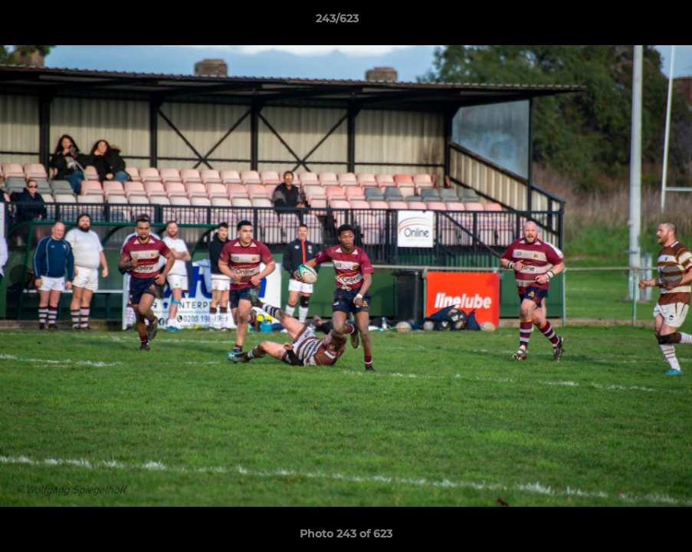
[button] (627, 22)
